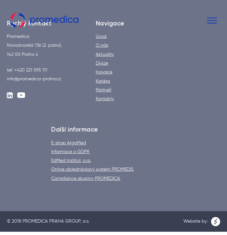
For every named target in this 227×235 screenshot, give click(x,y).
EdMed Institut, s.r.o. (71, 160)
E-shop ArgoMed (68, 143)
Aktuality (105, 54)
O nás (102, 45)
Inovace (104, 72)
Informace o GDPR (70, 151)
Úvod (101, 36)
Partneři (103, 90)
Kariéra (103, 81)
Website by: (201, 221)
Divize (102, 63)
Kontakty (105, 99)
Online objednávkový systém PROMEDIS (92, 169)
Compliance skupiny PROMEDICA (85, 178)
